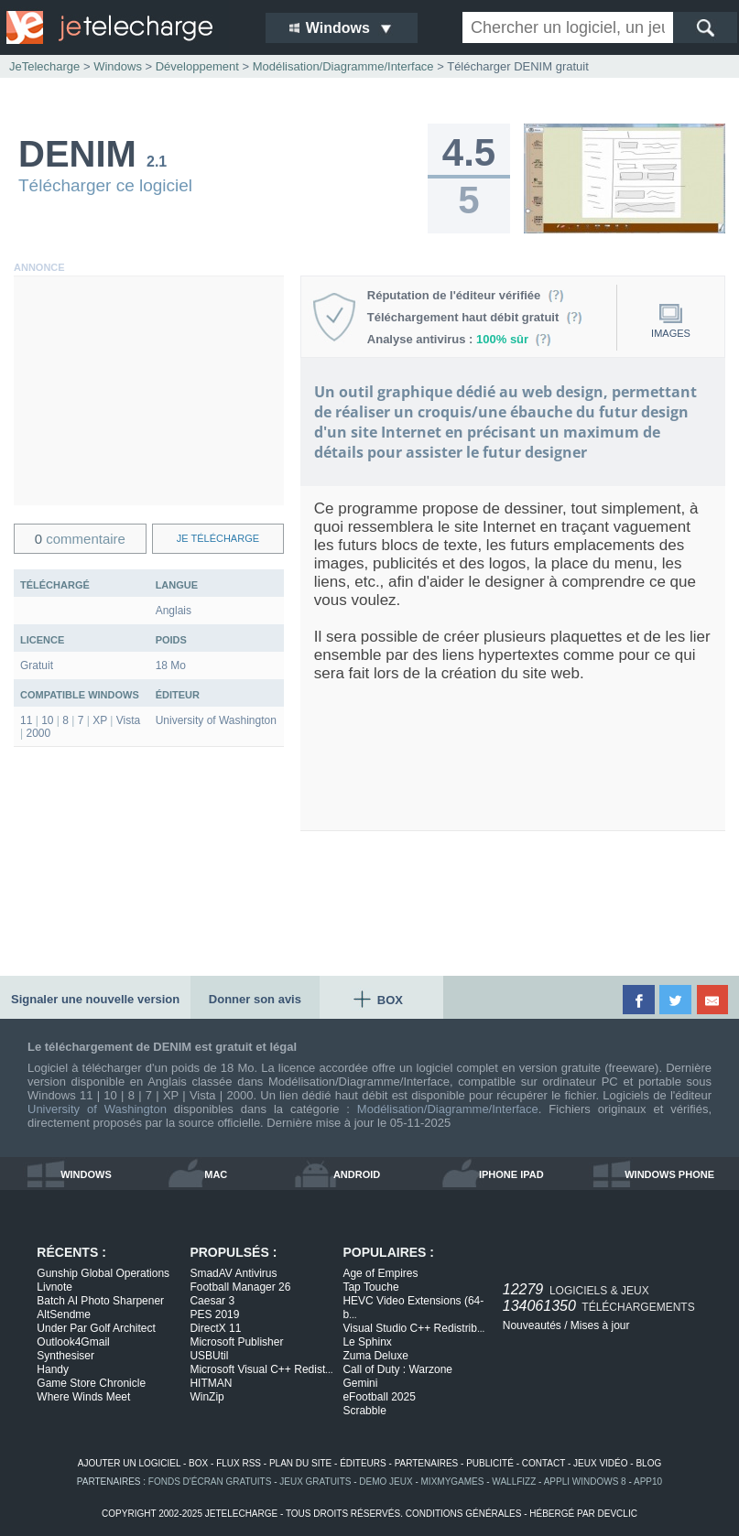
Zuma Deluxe (375, 1355)
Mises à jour (600, 1325)
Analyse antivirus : (459, 339)
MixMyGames (452, 1482)
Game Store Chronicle (91, 1383)
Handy (53, 1369)
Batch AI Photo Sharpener (100, 1300)
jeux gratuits (315, 1482)
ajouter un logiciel (129, 1463)
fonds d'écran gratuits (210, 1482)
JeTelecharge (44, 66)
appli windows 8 (585, 1482)
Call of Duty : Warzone (397, 1369)
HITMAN (211, 1383)
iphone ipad (511, 1174)
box (198, 1463)
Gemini (359, 1383)
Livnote (54, 1287)
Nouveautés (532, 1325)
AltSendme (64, 1314)
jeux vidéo (600, 1463)
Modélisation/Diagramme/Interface (447, 1109)
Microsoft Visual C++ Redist (261, 1369)
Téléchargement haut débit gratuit (474, 317)
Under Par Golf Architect (96, 1328)
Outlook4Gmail (73, 1342)
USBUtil (209, 1355)
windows (86, 1174)
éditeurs (363, 1463)
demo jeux (385, 1482)
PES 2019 (214, 1314)
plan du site (300, 1463)
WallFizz (514, 1482)
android (356, 1174)
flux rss (238, 1463)
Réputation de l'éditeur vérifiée (465, 295)
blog (648, 1463)
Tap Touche (370, 1287)
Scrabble (364, 1410)
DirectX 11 (215, 1328)
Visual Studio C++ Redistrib (413, 1328)
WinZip (206, 1396)
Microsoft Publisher (236, 1342)
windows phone (669, 1174)
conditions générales (464, 1514)
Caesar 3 (212, 1300)
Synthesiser (65, 1355)
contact (543, 1463)
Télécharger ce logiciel (105, 185)
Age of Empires (380, 1273)
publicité (490, 1463)
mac (215, 1174)
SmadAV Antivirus (233, 1273)
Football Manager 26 (240, 1287)
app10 (648, 1482)
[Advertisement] (149, 390)
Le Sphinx (366, 1342)
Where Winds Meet (83, 1396)
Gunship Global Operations (103, 1273)
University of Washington (97, 1109)
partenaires (427, 1463)
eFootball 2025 (378, 1396)
